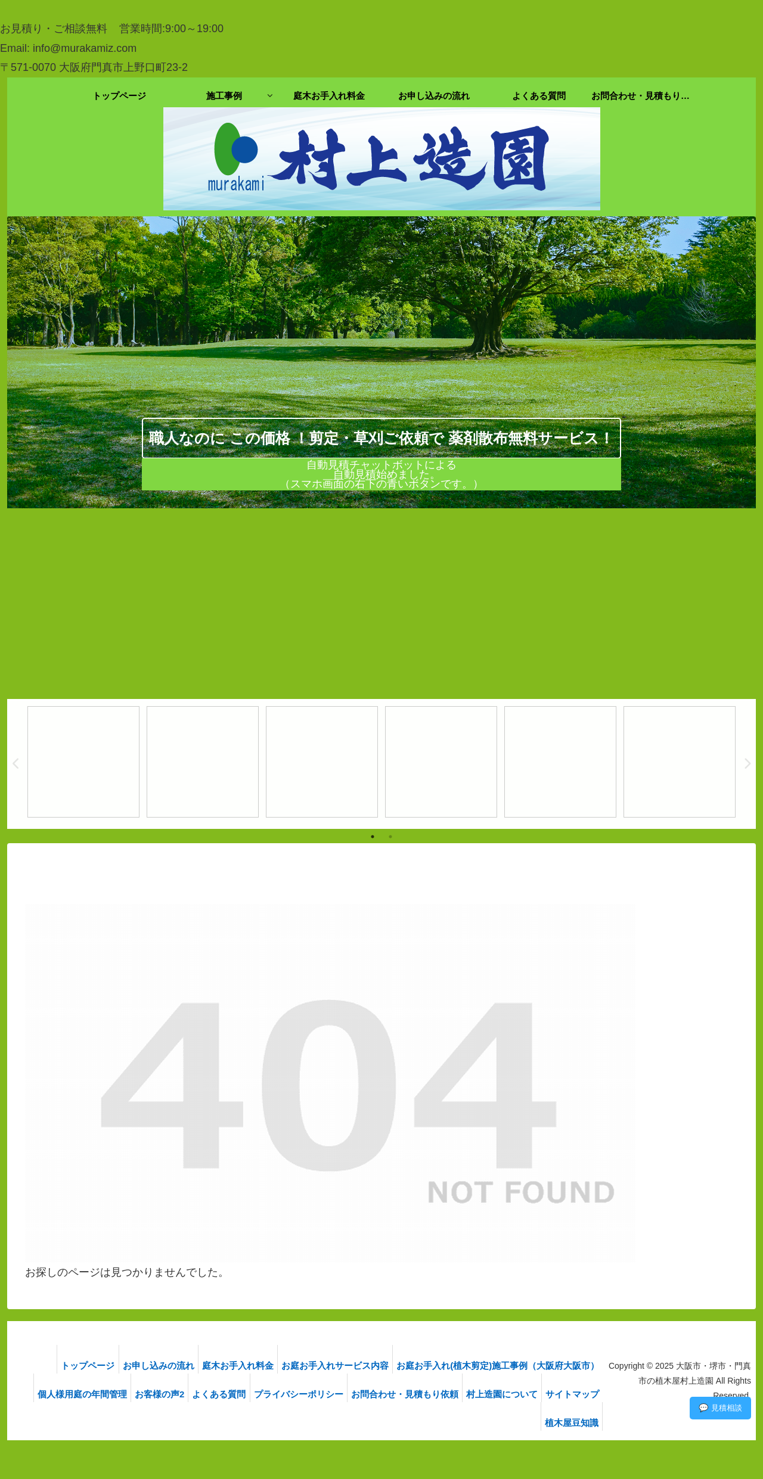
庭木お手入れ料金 (232, 1365)
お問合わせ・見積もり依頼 (465, 1394)
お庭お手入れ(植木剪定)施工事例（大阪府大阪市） (501, 1365)
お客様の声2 (206, 1394)
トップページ (73, 1365)
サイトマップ (509, 1423)
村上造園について (567, 1394)
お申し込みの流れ (148, 1365)
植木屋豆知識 (575, 1423)
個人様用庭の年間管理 (124, 1394)
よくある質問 (270, 1394)
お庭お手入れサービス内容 (333, 1365)
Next (747, 764)
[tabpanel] (83, 762)
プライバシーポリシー (354, 1394)
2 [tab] (390, 837)
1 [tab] (373, 837)
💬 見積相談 (720, 1407)
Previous (16, 764)
